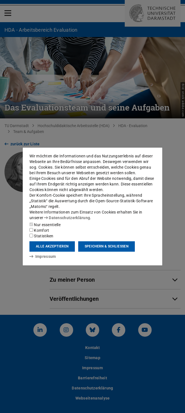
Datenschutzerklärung (67, 217)
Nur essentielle (45, 224)
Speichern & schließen (106, 246)
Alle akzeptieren (52, 246)
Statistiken (41, 236)
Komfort (39, 230)
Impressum (42, 256)
